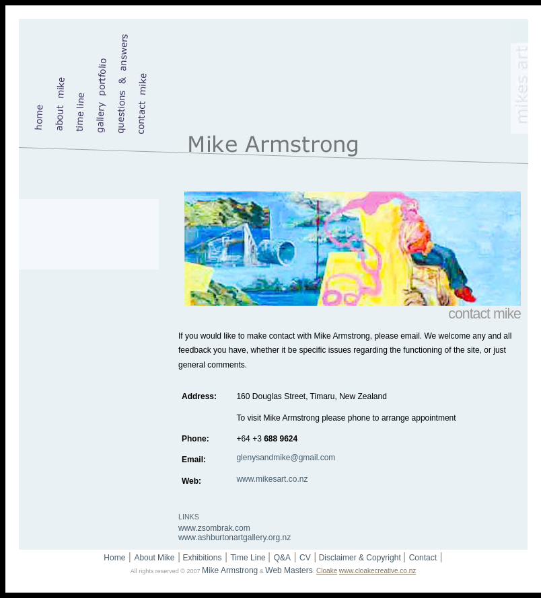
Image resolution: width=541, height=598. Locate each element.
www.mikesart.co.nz (272, 479)
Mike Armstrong (230, 570)
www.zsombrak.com (214, 528)
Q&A (282, 557)
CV (305, 557)
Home (114, 557)
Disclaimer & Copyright (359, 557)
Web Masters (288, 570)
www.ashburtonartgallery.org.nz (234, 537)
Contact (423, 557)
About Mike (154, 557)
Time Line (249, 557)
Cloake (326, 570)
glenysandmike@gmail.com (285, 457)
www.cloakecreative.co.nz (378, 570)
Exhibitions (200, 557)
